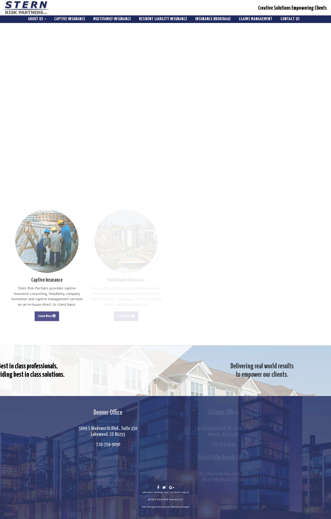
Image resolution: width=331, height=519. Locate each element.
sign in (185, 492)
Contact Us (290, 19)
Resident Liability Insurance (163, 19)
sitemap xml (161, 492)
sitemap (147, 492)
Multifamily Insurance (112, 19)
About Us (37, 19)
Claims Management (256, 19)
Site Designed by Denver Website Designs (166, 506)
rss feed (174, 492)
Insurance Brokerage (213, 19)
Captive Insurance (69, 19)
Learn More (47, 316)
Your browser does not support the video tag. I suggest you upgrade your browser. (165, 105)
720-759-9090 (108, 444)
